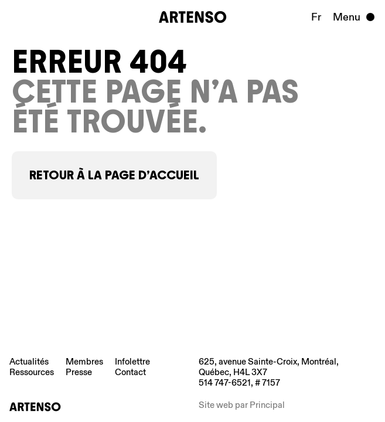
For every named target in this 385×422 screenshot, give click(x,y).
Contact (130, 372)
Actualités (29, 361)
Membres (84, 361)
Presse (79, 372)
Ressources (31, 372)
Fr (316, 16)
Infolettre (132, 361)
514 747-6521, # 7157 (239, 382)
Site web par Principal (242, 405)
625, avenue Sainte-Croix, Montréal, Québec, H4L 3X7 (269, 366)
